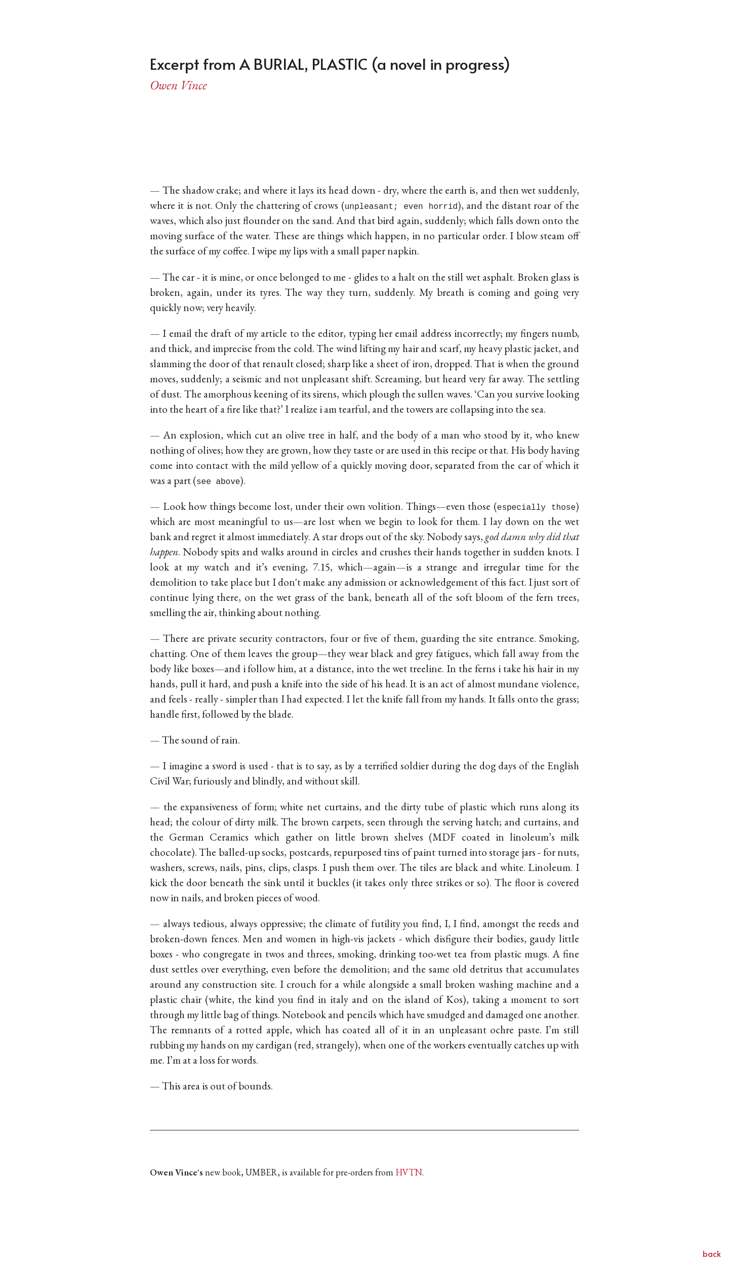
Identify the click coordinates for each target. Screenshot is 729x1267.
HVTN (408, 1172)
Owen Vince (178, 85)
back (712, 1253)
